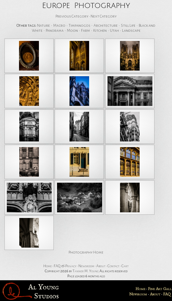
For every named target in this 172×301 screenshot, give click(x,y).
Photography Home (86, 252)
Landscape (131, 30)
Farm (85, 30)
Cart (125, 266)
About (100, 266)
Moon (72, 30)
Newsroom (86, 266)
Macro (59, 25)
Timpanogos (79, 25)
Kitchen (100, 30)
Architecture (106, 25)
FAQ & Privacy (65, 266)
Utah (114, 30)
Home (47, 266)
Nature (43, 25)
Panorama (55, 30)
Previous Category (72, 16)
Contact (113, 266)
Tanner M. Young (85, 271)
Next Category (104, 16)
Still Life (128, 25)
